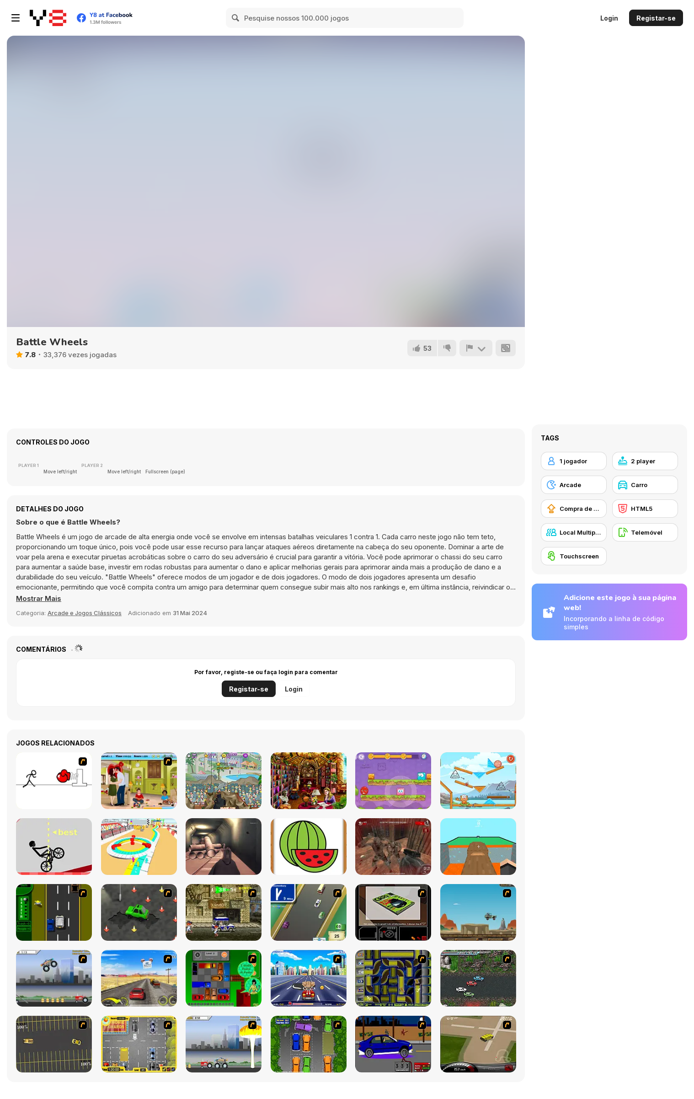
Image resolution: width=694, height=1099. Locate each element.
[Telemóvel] (645, 532)
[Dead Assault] (393, 846)
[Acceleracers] (393, 978)
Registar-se (656, 18)
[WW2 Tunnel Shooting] (224, 846)
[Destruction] (224, 1044)
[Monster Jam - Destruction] (54, 978)
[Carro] (645, 485)
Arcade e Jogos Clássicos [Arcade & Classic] (85, 613)
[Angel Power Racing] (309, 978)
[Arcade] (574, 485)
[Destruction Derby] (54, 1044)
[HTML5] (645, 508)
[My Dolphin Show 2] (224, 780)
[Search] (236, 18)
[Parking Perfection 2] (309, 1044)
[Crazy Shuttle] (224, 912)
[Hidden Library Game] (309, 780)
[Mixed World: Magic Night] (393, 780)
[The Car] (393, 912)
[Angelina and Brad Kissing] (139, 780)
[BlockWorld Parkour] (478, 846)
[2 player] (645, 461)
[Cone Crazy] (139, 912)
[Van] (309, 912)
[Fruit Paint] (309, 846)
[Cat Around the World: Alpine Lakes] (478, 780)
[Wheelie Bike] (54, 846)
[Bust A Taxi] (54, 912)
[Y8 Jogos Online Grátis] (48, 18)
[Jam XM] (478, 978)
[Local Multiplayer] (574, 532)
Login (609, 18)
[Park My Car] (139, 1044)
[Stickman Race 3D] (139, 846)
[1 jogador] (574, 461)
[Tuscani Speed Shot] (139, 978)
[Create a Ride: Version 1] (393, 1044)
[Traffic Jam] (224, 978)
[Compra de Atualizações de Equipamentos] (574, 508)
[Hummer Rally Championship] (478, 1044)
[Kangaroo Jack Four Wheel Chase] (478, 912)
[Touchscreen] (574, 556)
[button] (38, 599)
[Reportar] (475, 348)
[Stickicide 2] (54, 780)
